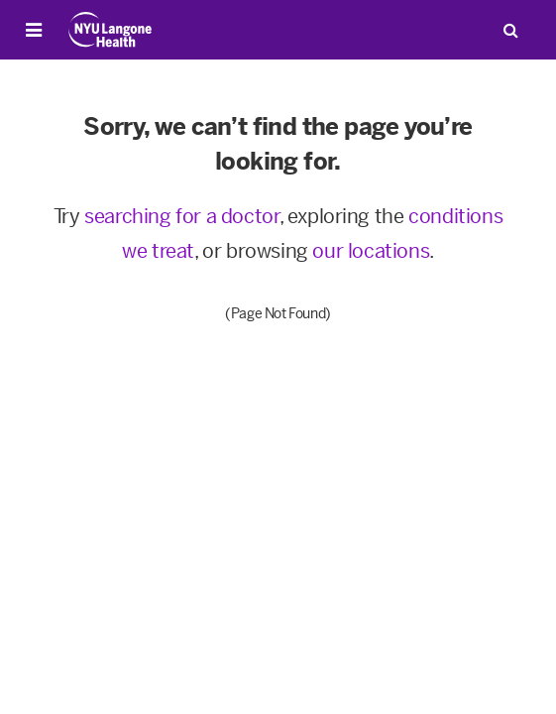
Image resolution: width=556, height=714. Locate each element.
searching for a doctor (181, 216)
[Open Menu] (34, 30)
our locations (370, 251)
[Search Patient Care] (510, 30)
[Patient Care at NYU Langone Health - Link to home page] (110, 30)
